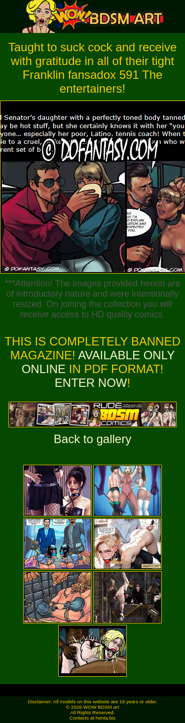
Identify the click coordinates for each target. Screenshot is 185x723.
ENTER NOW (91, 382)
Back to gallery (92, 439)
